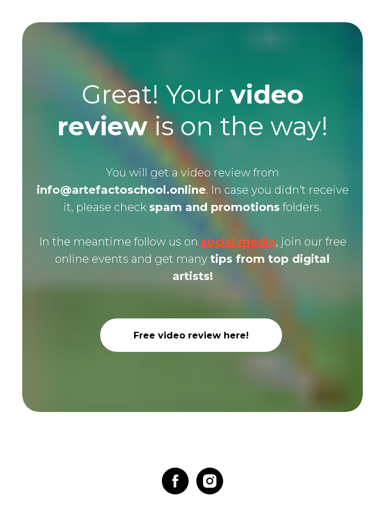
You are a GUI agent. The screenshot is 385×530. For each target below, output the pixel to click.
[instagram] (209, 481)
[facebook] (175, 481)
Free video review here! (191, 335)
